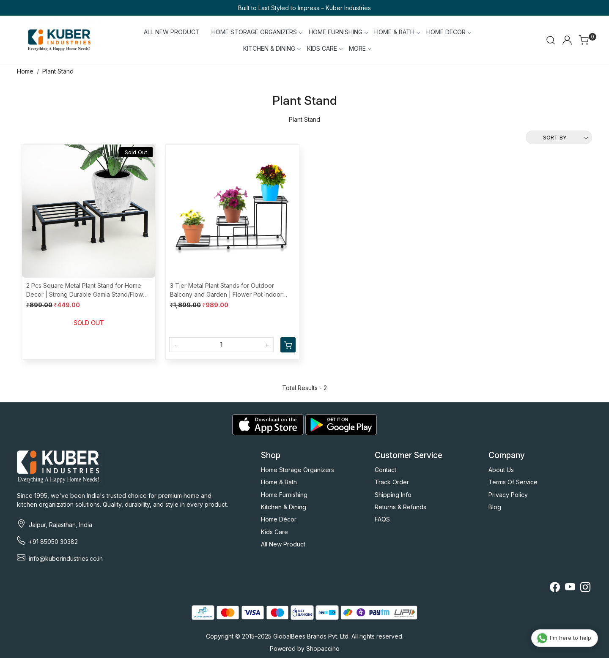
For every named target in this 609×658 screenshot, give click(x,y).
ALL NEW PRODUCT (172, 31)
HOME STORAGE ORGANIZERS (256, 31)
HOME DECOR (448, 31)
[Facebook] (555, 588)
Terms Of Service (513, 482)
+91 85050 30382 (53, 541)
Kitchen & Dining (283, 507)
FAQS (382, 519)
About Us (501, 469)
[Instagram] (585, 588)
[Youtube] (570, 588)
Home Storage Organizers (297, 469)
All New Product (283, 544)
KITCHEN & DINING (271, 48)
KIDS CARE (324, 48)
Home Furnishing (284, 494)
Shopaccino (323, 648)
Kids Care (274, 531)
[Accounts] (567, 40)
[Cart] (288, 344)
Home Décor (278, 519)
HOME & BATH (397, 31)
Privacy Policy (508, 494)
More (360, 48)
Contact (385, 469)
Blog (494, 507)
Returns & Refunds (400, 507)
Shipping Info (393, 494)
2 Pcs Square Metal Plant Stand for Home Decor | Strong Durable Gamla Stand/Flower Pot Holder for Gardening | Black (87, 290)
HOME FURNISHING (338, 31)
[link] (550, 40)
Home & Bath (279, 482)
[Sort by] (559, 137)
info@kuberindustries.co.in (66, 558)
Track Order (392, 482)
